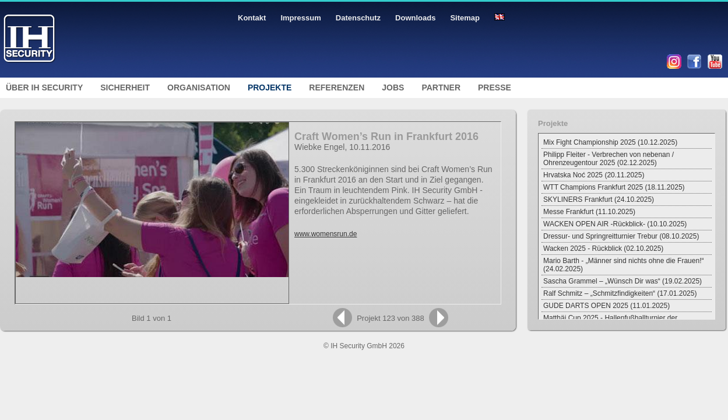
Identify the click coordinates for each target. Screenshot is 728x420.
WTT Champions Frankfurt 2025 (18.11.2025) (614, 187)
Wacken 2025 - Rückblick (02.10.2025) (603, 248)
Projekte (269, 87)
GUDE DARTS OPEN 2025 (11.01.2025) (606, 306)
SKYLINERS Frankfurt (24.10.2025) (598, 199)
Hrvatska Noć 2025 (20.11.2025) (593, 175)
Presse (494, 87)
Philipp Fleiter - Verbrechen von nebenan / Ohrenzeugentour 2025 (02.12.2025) (608, 158)
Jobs (393, 87)
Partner (440, 87)
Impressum (300, 17)
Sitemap (465, 17)
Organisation (198, 87)
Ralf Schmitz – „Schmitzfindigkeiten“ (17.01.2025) (620, 293)
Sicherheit (125, 87)
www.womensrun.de (325, 234)
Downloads (415, 17)
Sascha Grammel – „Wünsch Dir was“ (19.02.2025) (622, 281)
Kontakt (252, 17)
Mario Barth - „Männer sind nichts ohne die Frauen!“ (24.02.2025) (623, 265)
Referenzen (336, 87)
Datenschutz (358, 17)
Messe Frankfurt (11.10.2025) (589, 212)
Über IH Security (44, 87)
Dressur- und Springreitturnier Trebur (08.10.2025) (621, 236)
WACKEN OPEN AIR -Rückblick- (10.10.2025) (615, 224)
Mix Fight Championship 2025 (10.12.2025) (610, 142)
